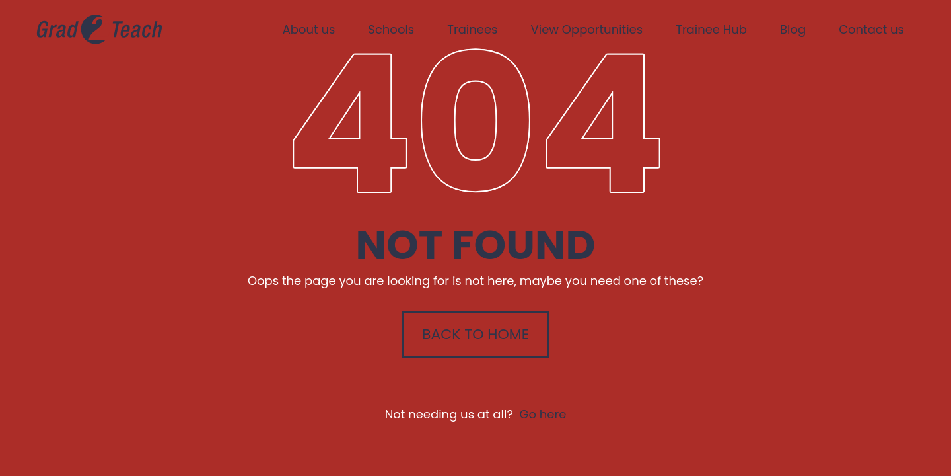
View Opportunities (587, 29)
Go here (542, 414)
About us (309, 29)
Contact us (871, 29)
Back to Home (475, 334)
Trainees (472, 29)
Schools (391, 29)
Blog (793, 29)
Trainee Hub (711, 29)
